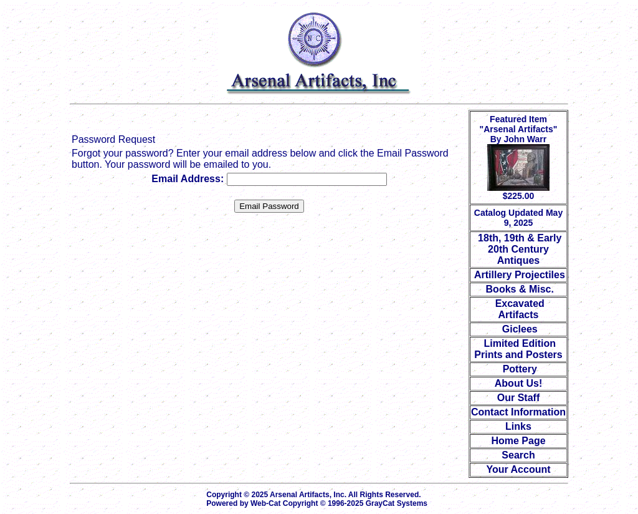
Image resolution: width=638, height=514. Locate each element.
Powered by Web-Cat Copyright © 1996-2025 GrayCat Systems (318, 503)
